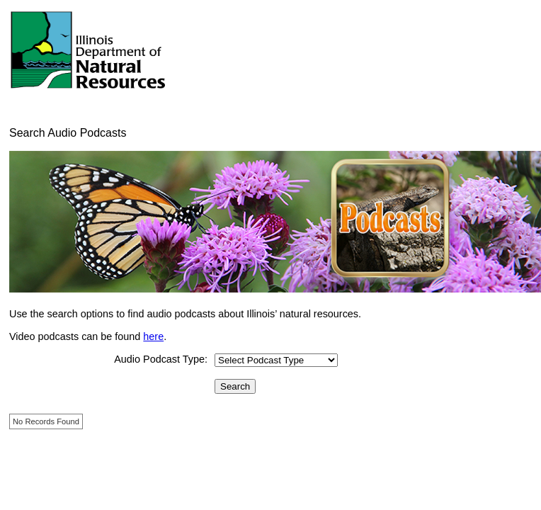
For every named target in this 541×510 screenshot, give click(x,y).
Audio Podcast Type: (160, 359)
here (153, 336)
